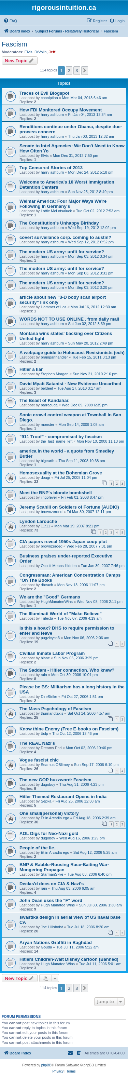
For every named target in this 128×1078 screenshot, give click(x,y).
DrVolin (40, 52)
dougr (45, 477)
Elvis (28, 52)
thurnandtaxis (52, 713)
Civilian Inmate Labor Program (52, 653)
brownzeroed (51, 512)
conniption (49, 98)
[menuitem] (10, 21)
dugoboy (48, 784)
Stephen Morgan (54, 374)
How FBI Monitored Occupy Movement (60, 109)
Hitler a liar (31, 369)
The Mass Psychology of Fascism (55, 708)
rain (44, 675)
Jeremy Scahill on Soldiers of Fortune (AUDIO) (69, 507)
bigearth (47, 461)
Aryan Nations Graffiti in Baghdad (55, 942)
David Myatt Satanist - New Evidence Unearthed (70, 383)
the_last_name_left (56, 441)
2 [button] (69, 70)
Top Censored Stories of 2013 (51, 167)
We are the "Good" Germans (49, 596)
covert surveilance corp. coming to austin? (65, 237)
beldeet (47, 388)
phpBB (46, 1065)
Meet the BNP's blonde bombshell (55, 492)
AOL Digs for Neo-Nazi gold (49, 833)
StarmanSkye (52, 874)
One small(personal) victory (49, 813)
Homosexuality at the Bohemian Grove (60, 472)
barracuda (49, 405)
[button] (84, 70)
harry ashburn (52, 114)
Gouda (46, 947)
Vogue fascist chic (39, 760)
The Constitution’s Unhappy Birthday (59, 223)
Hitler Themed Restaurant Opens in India (62, 796)
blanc (45, 658)
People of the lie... (38, 847)
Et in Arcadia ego (55, 818)
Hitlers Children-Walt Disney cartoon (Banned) (68, 959)
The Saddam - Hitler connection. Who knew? (66, 670)
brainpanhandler (54, 357)
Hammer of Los (53, 307)
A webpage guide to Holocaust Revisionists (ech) (72, 352)
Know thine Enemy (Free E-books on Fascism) (68, 728)
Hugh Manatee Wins (58, 905)
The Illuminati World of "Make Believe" (60, 613)
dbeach (47, 585)
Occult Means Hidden (58, 566)
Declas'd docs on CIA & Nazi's (51, 883)
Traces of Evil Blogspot (44, 93)
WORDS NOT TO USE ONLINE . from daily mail (69, 319)
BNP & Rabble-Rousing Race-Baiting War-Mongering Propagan (64, 867)
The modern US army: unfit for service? (61, 251)
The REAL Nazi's (37, 743)
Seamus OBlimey (55, 765)
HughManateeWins (57, 601)
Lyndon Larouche (38, 521)
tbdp (44, 733)
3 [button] (76, 70)
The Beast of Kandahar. (44, 400)
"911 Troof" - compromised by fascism (60, 436)
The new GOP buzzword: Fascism (55, 779)
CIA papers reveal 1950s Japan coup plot (63, 541)
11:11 (45, 526)
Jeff (52, 52)
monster (47, 424)
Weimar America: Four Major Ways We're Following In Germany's (62, 204)
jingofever (49, 497)
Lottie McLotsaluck (56, 211)
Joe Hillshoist (52, 927)
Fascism (14, 44)
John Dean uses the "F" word (50, 900)
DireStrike (49, 697)
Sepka (46, 801)
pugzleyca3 (50, 638)
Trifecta (47, 618)
